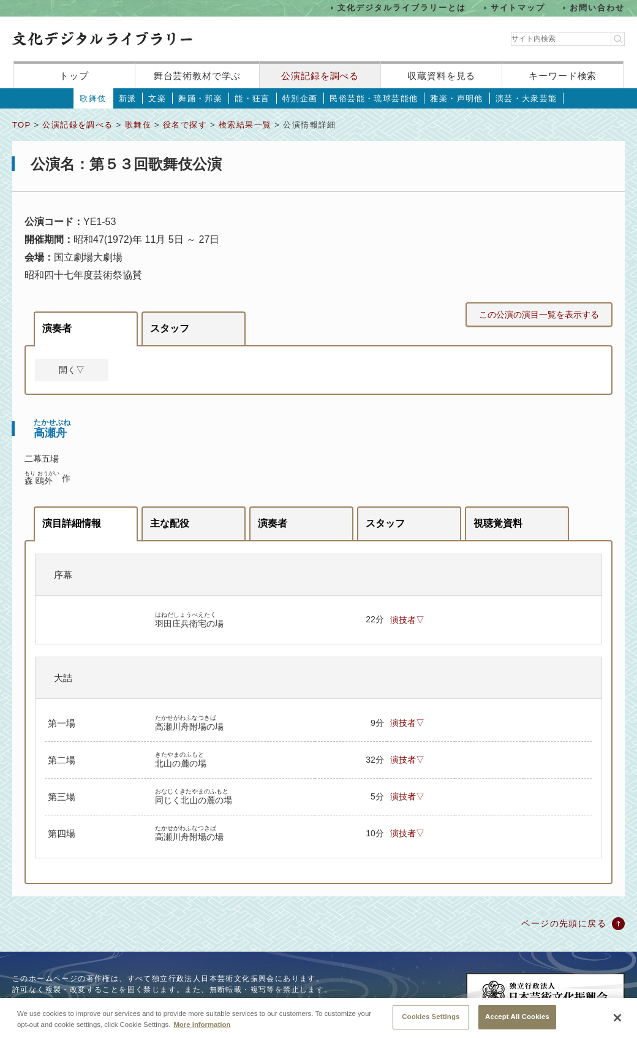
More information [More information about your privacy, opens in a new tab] (201, 1030)
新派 (128, 98)
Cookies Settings (430, 1022)
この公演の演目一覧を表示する (539, 314)
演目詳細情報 (71, 523)
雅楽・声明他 (456, 98)
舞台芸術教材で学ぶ (197, 76)
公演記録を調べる (320, 76)
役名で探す (185, 124)
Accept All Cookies (517, 1022)
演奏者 (57, 328)
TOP (21, 124)
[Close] (617, 1023)
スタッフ (169, 328)
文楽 (157, 98)
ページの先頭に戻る (563, 923)
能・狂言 (252, 98)
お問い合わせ (597, 7)
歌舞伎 (93, 98)
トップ (74, 76)
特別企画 (300, 98)
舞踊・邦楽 (200, 98)
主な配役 (169, 523)
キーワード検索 (563, 76)
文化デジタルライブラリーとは (401, 7)
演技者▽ (407, 620)
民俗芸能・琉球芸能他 (374, 98)
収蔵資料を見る (441, 76)
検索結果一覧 (245, 124)
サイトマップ (518, 7)
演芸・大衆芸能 (526, 98)
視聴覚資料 (497, 523)
